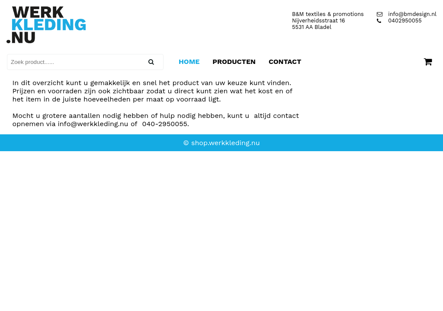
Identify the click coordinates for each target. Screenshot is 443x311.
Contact (285, 61)
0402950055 (399, 20)
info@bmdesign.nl (407, 14)
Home (189, 61)
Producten (234, 61)
